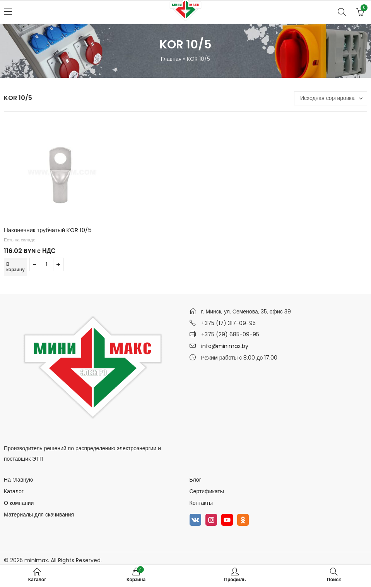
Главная (171, 59)
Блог (195, 480)
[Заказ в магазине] (330, 98)
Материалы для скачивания (39, 514)
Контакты (201, 503)
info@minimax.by (224, 346)
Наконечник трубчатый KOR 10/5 (48, 230)
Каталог (14, 491)
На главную (18, 480)
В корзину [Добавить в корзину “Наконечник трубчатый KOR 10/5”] (15, 267)
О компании (19, 503)
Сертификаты (207, 491)
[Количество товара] (46, 264)
